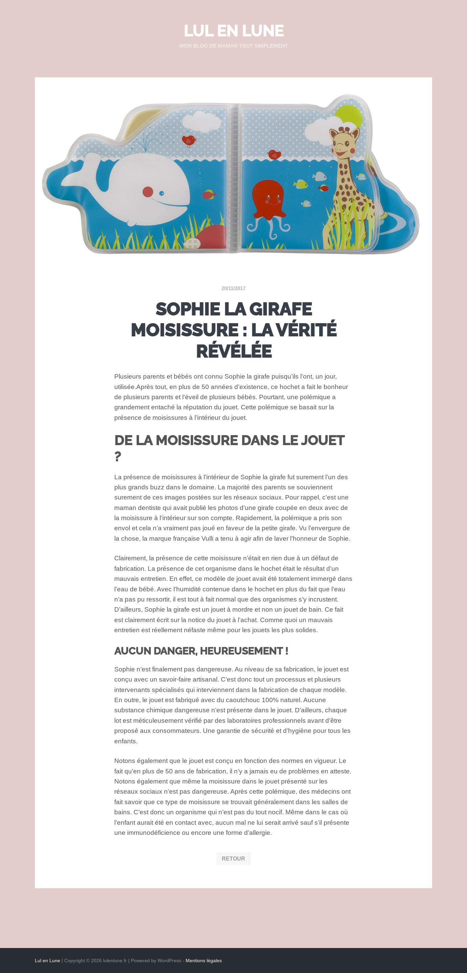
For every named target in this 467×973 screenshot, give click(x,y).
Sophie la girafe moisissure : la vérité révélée (233, 330)
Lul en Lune (234, 31)
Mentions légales (204, 960)
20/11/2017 (233, 288)
